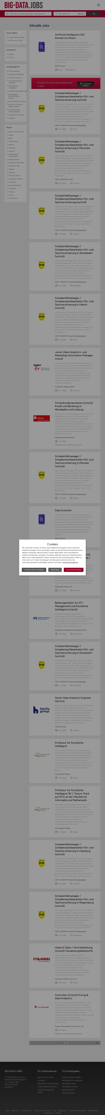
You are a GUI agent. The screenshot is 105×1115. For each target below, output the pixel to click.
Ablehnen (55, 570)
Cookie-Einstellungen (34, 570)
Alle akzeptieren (73, 570)
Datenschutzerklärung (70, 562)
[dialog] (52, 558)
